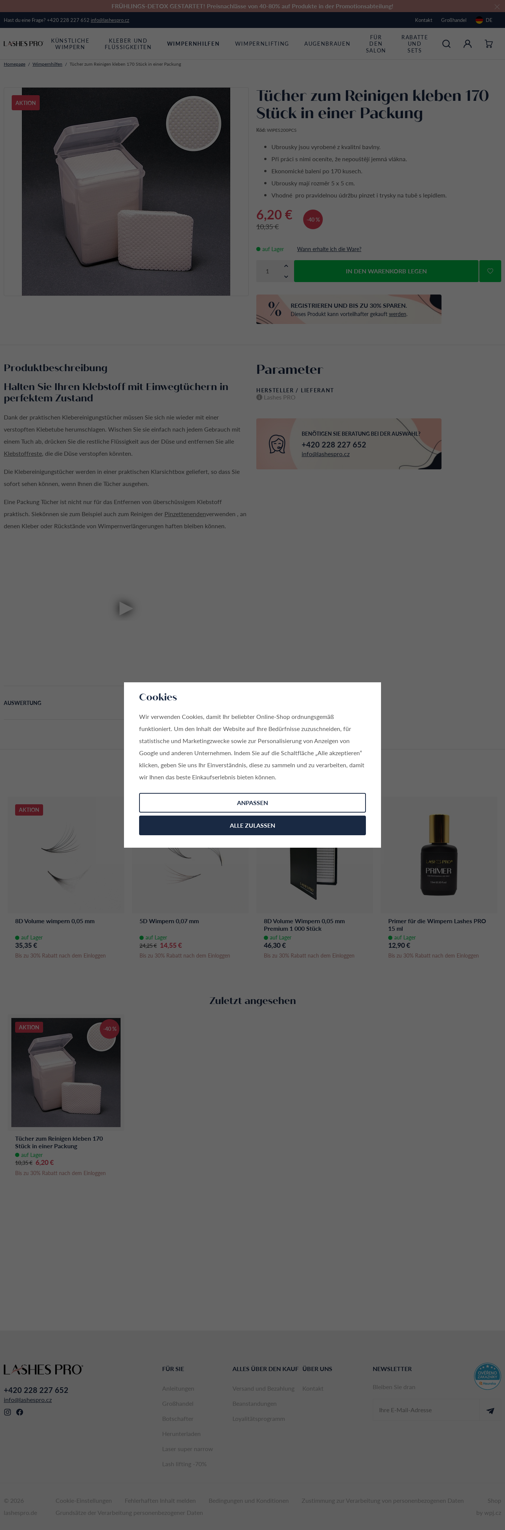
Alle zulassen (252, 825)
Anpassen (252, 802)
